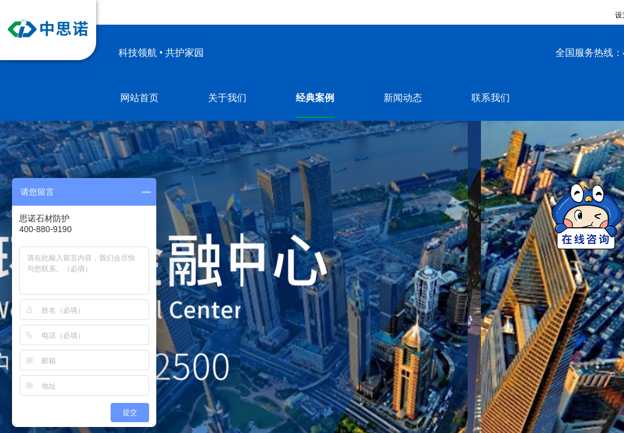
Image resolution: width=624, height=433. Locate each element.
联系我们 (490, 98)
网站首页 (139, 98)
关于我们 (227, 98)
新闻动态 (403, 98)
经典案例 (315, 98)
